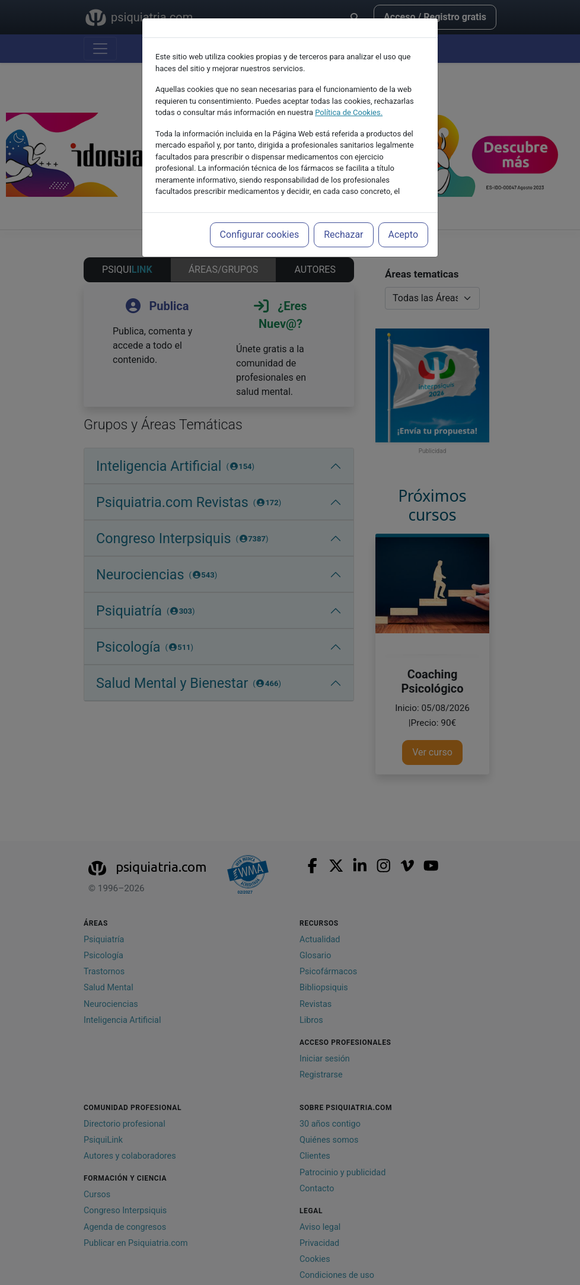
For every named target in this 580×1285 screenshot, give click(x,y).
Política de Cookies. (349, 112)
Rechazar (343, 234)
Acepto (403, 234)
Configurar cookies (259, 234)
